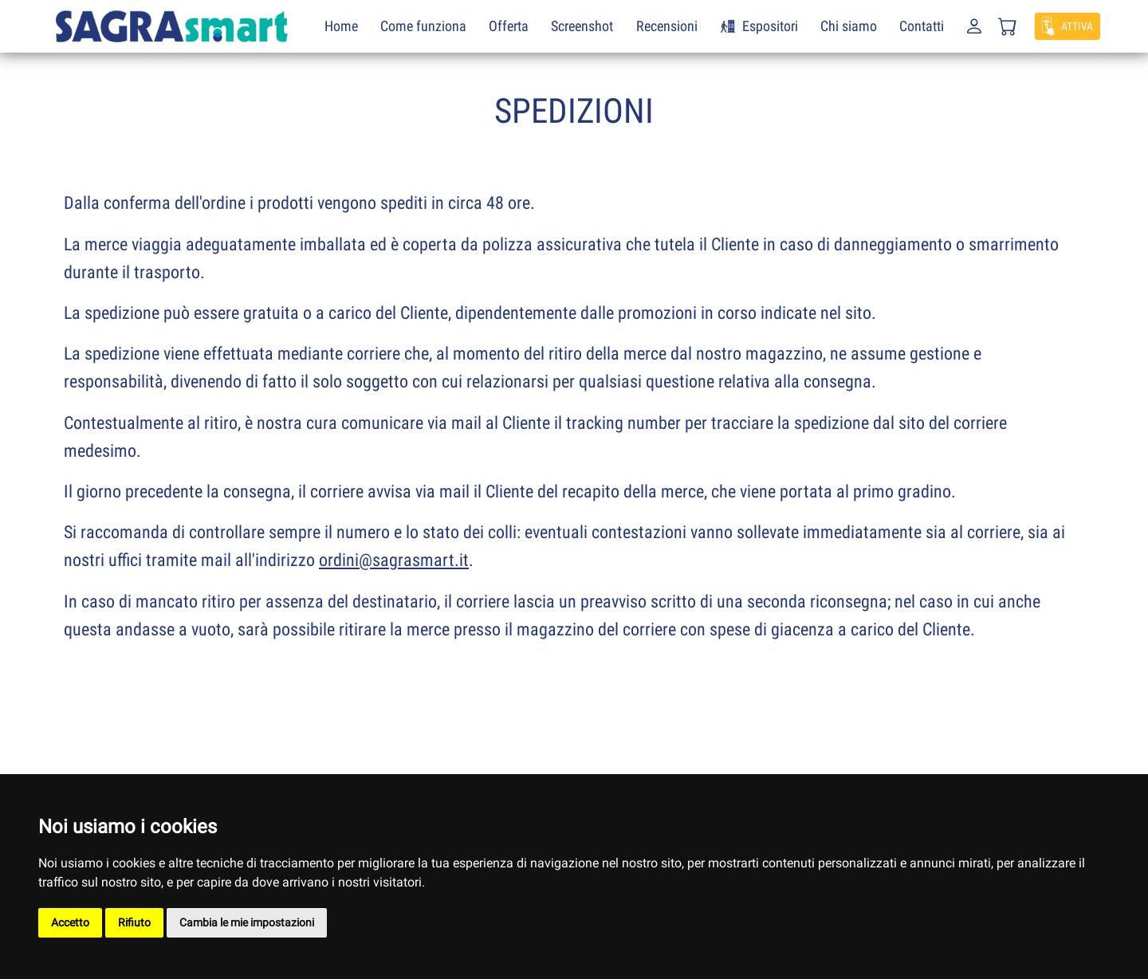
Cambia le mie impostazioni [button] (246, 922)
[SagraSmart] (172, 25)
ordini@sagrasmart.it (394, 560)
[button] (973, 32)
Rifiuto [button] (134, 922)
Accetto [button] (70, 922)
